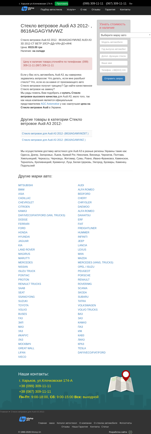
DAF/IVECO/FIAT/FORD (92, 352)
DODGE (23, 219)
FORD (21, 228)
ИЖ (80, 331)
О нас (83, 9)
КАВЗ (81, 335)
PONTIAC (24, 275)
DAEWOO (83, 206)
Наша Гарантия (80, 426)
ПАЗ (80, 327)
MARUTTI (24, 258)
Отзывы (96, 9)
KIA (20, 245)
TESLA (82, 348)
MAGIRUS (24, 254)
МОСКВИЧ (24, 344)
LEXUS (82, 249)
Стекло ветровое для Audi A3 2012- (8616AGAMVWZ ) (54, 140)
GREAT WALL (26, 348)
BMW (21, 189)
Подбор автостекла (51, 9)
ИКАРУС (23, 335)
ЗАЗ (80, 318)
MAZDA (82, 258)
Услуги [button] (71, 9)
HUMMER (83, 232)
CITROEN (24, 206)
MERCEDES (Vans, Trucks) (95, 262)
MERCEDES (25, 262)
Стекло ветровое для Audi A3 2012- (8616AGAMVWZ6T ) (55, 133)
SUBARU (83, 296)
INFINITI (82, 236)
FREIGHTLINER (87, 228)
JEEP (81, 241)
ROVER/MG (85, 284)
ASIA (21, 194)
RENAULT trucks (29, 284)
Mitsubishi (25, 185)
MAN (81, 254)
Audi (81, 185)
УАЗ (20, 331)
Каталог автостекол (67, 423)
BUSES (22, 314)
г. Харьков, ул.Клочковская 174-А (45, 381)
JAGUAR (23, 241)
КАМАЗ (22, 211)
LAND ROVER (26, 249)
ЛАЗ (20, 339)
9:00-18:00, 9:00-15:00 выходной (59, 397)
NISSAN (23, 266)
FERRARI (23, 224)
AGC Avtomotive (50, 103)
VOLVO (22, 309)
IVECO (22, 357)
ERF (80, 219)
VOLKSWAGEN (87, 305)
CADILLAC (24, 198)
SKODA (82, 292)
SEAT (21, 292)
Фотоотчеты (126, 423)
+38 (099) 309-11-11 (35, 386)
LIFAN (21, 352)
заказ (52, 423)
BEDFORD (84, 194)
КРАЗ (81, 344)
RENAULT (84, 279)
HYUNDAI (24, 236)
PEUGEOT (84, 271)
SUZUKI (23, 301)
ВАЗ (80, 314)
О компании (85, 423)
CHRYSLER (85, 202)
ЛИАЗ (81, 339)
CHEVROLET (26, 202)
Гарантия (110, 9)
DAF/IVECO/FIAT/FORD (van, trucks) (41, 215)
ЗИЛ (20, 322)
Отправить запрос (113, 78)
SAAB (21, 288)
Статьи (105, 426)
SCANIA (82, 288)
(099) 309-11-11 (93, 3)
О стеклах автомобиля (105, 423)
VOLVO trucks (88, 309)
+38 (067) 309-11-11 (35, 391)
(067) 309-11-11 (116, 3)
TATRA (82, 301)
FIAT (80, 224)
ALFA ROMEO (86, 189)
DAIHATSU (84, 215)
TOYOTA (23, 305)
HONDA (22, 232)
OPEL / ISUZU (86, 266)
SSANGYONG (26, 296)
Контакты (125, 9)
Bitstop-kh (36, 432)
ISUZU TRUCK (26, 271)
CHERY (82, 198)
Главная (42, 423)
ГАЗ (20, 318)
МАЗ (21, 327)
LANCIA (82, 245)
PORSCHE (84, 275)
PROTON (23, 279)
